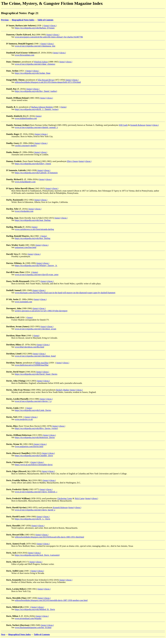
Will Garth (123, 125)
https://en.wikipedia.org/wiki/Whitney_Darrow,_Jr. (36, 265)
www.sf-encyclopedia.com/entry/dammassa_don (35, 46)
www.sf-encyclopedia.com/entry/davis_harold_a (35, 510)
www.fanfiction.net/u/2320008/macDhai (31, 365)
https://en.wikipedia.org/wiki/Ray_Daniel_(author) (36, 91)
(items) (46, 25)
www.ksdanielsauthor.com (26, 118)
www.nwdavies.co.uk (24, 419)
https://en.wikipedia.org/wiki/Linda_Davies (33, 410)
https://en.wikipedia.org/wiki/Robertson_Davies (35, 437)
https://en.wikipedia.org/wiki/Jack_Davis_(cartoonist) (37, 555)
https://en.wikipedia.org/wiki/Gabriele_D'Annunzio (36, 173)
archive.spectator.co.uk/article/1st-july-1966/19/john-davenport (41, 311)
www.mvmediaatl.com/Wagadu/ (28, 618)
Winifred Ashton (41, 62)
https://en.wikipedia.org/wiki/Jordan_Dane (32, 73)
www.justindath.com (23, 302)
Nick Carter (79, 498)
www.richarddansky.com (25, 182)
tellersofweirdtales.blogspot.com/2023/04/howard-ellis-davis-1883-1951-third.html (49, 537)
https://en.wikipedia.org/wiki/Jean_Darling (32, 220)
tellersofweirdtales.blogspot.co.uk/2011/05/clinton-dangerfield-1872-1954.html (48, 82)
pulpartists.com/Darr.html (25, 247)
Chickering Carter (64, 498)
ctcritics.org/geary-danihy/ (26, 145)
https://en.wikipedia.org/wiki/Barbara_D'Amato (35, 28)
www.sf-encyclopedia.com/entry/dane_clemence (35, 64)
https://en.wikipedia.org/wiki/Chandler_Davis (34, 455)
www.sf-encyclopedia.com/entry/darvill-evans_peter (36, 274)
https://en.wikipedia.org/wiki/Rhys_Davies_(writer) (36, 428)
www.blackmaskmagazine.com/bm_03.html (33, 627)
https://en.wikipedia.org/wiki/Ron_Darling (32, 238)
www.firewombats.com (24, 55)
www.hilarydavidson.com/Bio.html (29, 347)
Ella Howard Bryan (46, 80)
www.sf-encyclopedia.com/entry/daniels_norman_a (36, 127)
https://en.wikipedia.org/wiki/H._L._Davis (32, 519)
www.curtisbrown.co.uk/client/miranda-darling (34, 229)
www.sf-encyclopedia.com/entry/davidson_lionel (35, 356)
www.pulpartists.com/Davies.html (29, 446)
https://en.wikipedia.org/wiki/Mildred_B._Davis (35, 609)
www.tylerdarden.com (24, 211)
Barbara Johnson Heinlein (42, 107)
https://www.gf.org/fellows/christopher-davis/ (34, 464)
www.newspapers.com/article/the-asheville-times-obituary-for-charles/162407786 (49, 37)
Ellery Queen (72, 161)
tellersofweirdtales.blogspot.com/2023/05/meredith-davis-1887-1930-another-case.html (51, 600)
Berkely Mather (62, 390)
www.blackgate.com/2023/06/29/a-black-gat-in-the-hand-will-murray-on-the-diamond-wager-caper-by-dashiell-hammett (65, 293)
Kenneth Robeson (137, 125)
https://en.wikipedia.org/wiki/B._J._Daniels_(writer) (36, 109)
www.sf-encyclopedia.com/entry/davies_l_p (33, 401)
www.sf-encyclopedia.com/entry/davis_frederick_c (36, 492)
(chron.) (53, 25)
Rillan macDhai (41, 363)
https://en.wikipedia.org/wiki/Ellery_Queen (33, 164)
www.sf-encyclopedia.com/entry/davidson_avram (35, 329)
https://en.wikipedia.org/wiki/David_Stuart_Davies (36, 374)
